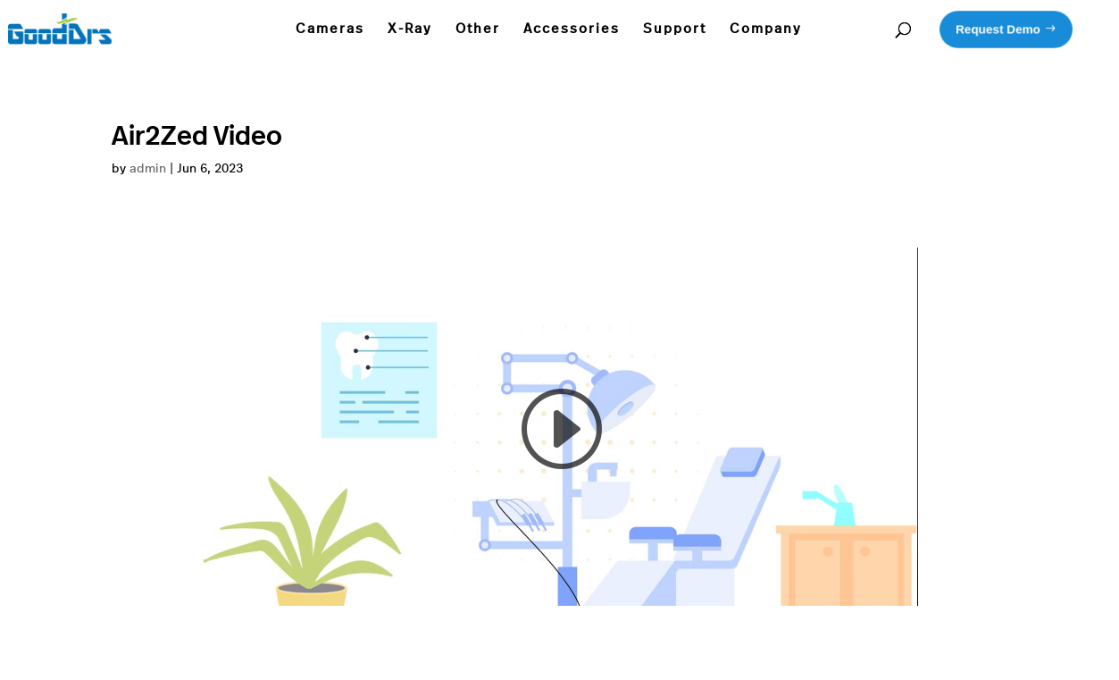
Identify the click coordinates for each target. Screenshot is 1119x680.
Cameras (330, 29)
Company (766, 29)
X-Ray (410, 29)
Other (477, 29)
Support (674, 29)
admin (147, 169)
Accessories (571, 29)
